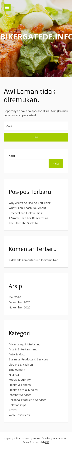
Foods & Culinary (20, 379)
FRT (47, 442)
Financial (14, 374)
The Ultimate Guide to (23, 223)
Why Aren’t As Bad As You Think (29, 203)
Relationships (17, 405)
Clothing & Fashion (21, 364)
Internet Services (20, 395)
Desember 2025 (20, 302)
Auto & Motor (18, 354)
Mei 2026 (15, 297)
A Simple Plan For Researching (28, 218)
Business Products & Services (28, 359)
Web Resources (19, 415)
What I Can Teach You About (27, 208)
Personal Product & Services (27, 400)
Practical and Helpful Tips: (26, 213)
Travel (13, 410)
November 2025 (20, 307)
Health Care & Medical (23, 390)
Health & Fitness (20, 385)
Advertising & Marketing (25, 344)
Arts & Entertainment (23, 349)
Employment (17, 369)
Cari (12, 156)
